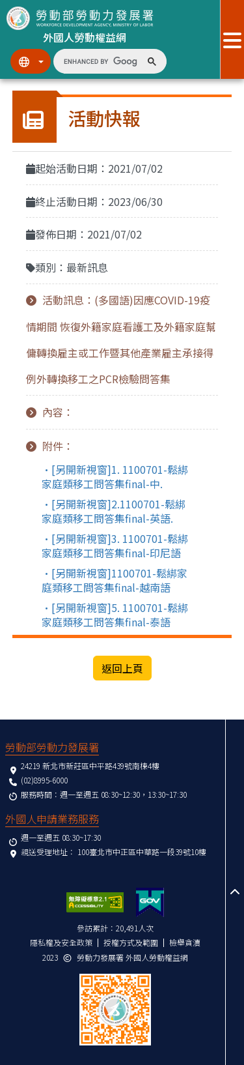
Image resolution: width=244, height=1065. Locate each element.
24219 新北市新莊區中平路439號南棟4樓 (90, 765)
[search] (100, 61)
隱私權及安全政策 (61, 942)
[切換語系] (30, 61)
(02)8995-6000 (44, 779)
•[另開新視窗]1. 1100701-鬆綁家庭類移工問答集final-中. (115, 476)
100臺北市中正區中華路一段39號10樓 (141, 851)
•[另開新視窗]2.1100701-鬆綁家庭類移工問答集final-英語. (113, 511)
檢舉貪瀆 (184, 942)
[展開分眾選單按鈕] (232, 39)
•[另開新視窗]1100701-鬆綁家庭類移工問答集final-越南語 (114, 580)
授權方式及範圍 (130, 942)
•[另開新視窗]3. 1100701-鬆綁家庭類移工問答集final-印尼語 (115, 545)
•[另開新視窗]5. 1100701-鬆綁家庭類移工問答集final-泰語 (115, 614)
